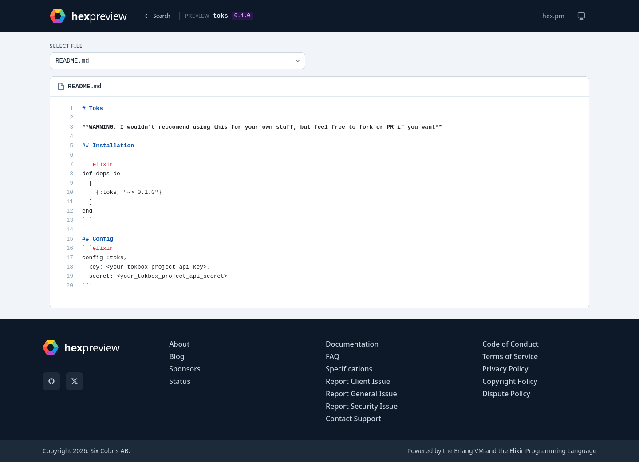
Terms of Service (510, 356)
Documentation (352, 343)
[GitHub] (51, 381)
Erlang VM (469, 450)
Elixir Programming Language (552, 450)
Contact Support (353, 418)
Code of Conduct (510, 343)
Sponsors (185, 368)
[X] (74, 381)
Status (179, 381)
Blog (176, 356)
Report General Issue (361, 393)
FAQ (332, 356)
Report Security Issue (362, 406)
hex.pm (553, 16)
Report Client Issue (358, 381)
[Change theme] (581, 16)
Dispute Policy (506, 393)
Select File (66, 46)
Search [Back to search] (157, 16)
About (179, 343)
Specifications (349, 368)
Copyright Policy (509, 381)
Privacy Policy (505, 368)
